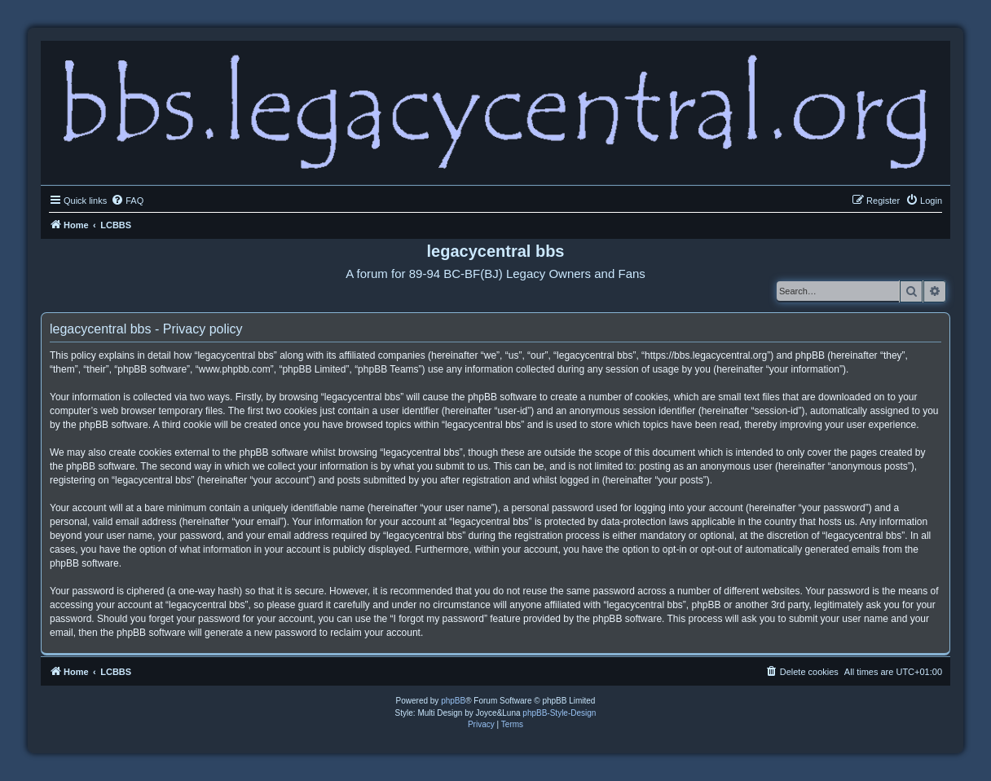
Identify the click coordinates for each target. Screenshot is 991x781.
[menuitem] (127, 200)
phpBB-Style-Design (559, 712)
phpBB (453, 700)
